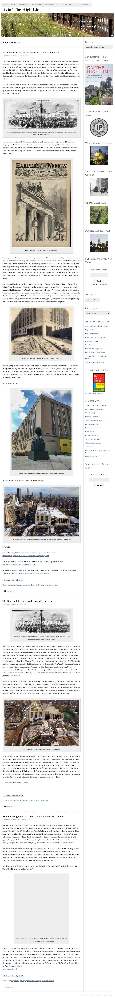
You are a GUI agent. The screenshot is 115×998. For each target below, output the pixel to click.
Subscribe (86, 5)
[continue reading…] (10, 969)
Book (58, 5)
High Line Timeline (91, 333)
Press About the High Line (93, 349)
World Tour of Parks (91, 457)
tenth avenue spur (42, 585)
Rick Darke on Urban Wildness (95, 352)
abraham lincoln (15, 585)
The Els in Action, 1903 (92, 439)
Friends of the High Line (52, 369)
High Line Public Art (92, 330)
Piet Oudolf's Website (92, 341)
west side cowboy (48, 981)
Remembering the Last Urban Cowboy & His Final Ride (33, 816)
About (12, 5)
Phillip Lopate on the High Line (95, 337)
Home (5, 5)
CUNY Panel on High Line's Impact (96, 326)
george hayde (14, 981)
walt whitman (53, 585)
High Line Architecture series (69, 762)
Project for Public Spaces (93, 435)
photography (24, 981)
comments (8, 591)
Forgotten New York (91, 416)
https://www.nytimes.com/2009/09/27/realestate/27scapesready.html (26, 556)
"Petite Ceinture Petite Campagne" (96, 405)
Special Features (35, 5)
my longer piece (32, 762)
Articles (21, 5)
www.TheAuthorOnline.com (94, 393)
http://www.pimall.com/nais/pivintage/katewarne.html (33, 573)
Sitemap (109, 995)
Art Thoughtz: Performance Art (95, 409)
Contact (104, 995)
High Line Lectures (71, 5)
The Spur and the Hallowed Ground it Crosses (27, 601)
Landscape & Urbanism (92, 428)
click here (18, 966)
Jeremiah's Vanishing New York (95, 420)
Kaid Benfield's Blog (92, 424)
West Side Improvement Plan (94, 362)
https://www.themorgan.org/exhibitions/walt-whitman (21, 564)
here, (9, 771)
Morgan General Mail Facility (15, 64)
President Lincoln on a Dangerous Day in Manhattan (31, 52)
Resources (49, 5)
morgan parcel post (28, 585)
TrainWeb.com (90, 447)
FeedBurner (103, 284)
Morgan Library (59, 142)
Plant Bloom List (90, 345)
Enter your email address (99, 475)
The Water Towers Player (93, 443)
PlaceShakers (89, 432)
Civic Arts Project (91, 413)
